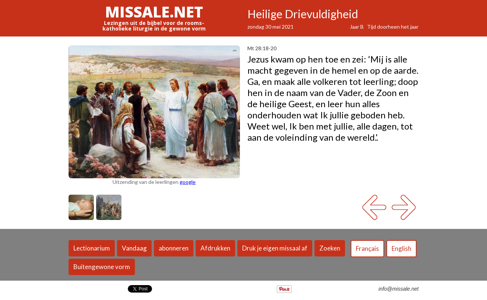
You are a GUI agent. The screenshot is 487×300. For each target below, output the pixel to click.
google (188, 182)
